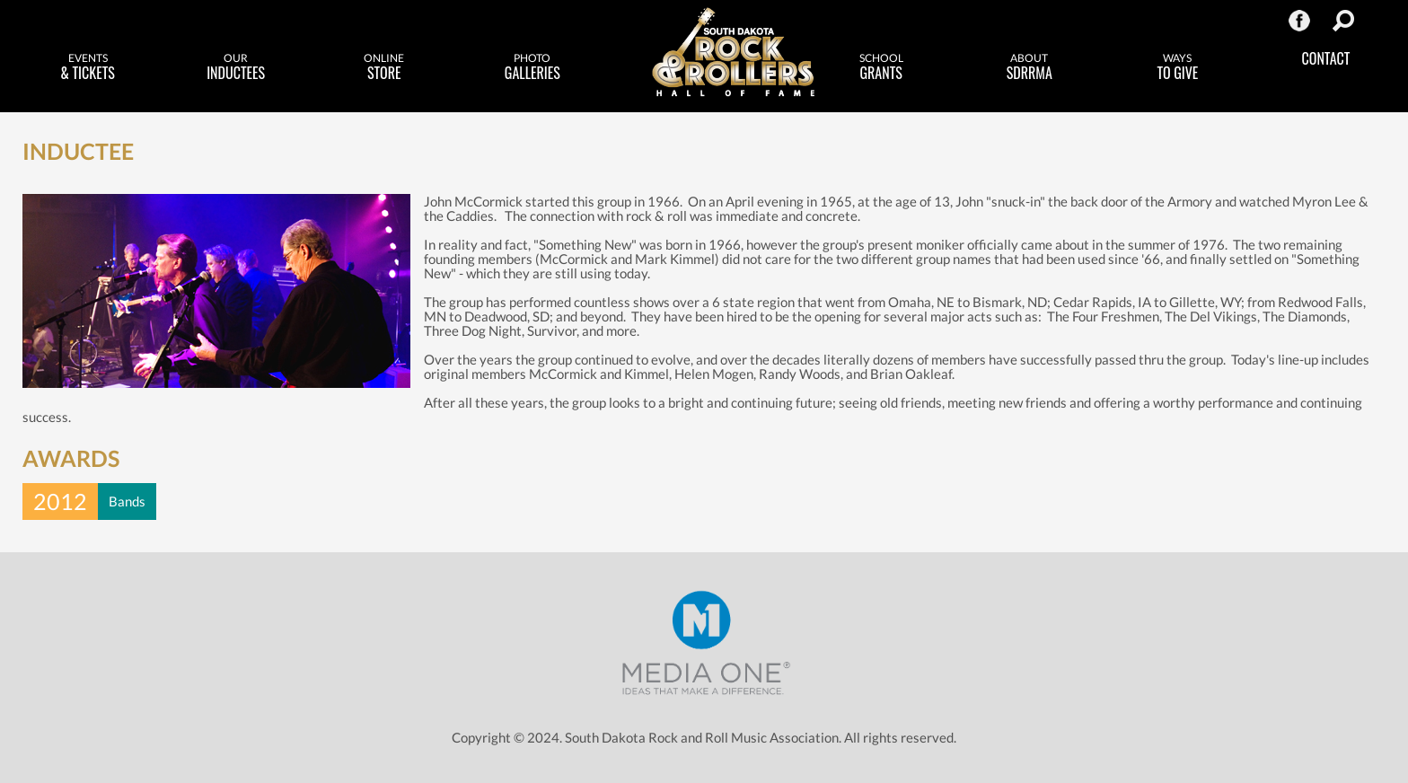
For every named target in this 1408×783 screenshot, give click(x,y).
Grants (881, 67)
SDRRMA (1029, 67)
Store (384, 67)
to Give (1177, 67)
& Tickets (87, 67)
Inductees (235, 67)
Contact (1326, 58)
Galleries (532, 67)
